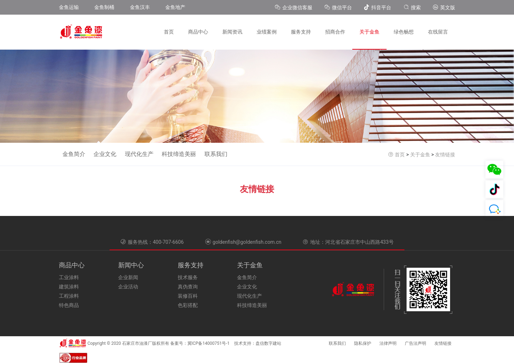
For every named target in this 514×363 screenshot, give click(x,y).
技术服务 (188, 277)
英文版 (444, 7)
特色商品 (69, 305)
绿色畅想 (404, 32)
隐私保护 (362, 343)
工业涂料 (69, 277)
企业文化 (105, 154)
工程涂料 (69, 296)
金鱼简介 (73, 154)
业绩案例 (267, 32)
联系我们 (216, 154)
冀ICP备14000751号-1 (208, 343)
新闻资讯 (232, 32)
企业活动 (128, 286)
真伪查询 (188, 286)
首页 (169, 32)
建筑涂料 (69, 286)
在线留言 (438, 32)
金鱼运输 (69, 7)
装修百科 (188, 296)
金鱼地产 (175, 7)
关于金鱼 (369, 32)
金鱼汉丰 (140, 7)
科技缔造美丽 (179, 154)
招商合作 (335, 32)
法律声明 (388, 343)
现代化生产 (139, 154)
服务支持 (301, 32)
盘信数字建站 (268, 343)
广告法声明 (415, 343)
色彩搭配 (188, 305)
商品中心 (198, 32)
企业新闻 (128, 277)
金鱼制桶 (104, 7)
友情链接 (445, 154)
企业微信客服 (294, 7)
